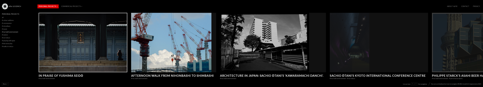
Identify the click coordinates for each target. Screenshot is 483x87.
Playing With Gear (8, 41)
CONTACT (465, 6)
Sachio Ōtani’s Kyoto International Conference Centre (378, 75)
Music (4, 29)
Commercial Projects (71, 6)
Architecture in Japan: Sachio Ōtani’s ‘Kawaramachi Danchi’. (271, 75)
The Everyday (7, 43)
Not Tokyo (351, 78)
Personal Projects (47, 6)
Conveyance (6, 23)
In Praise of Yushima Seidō (61, 75)
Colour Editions (8, 20)
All (3, 17)
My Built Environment (47, 78)
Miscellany (6, 26)
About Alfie (452, 6)
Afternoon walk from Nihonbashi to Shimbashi (172, 75)
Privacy (476, 6)
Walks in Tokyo (7, 46)
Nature (5, 35)
